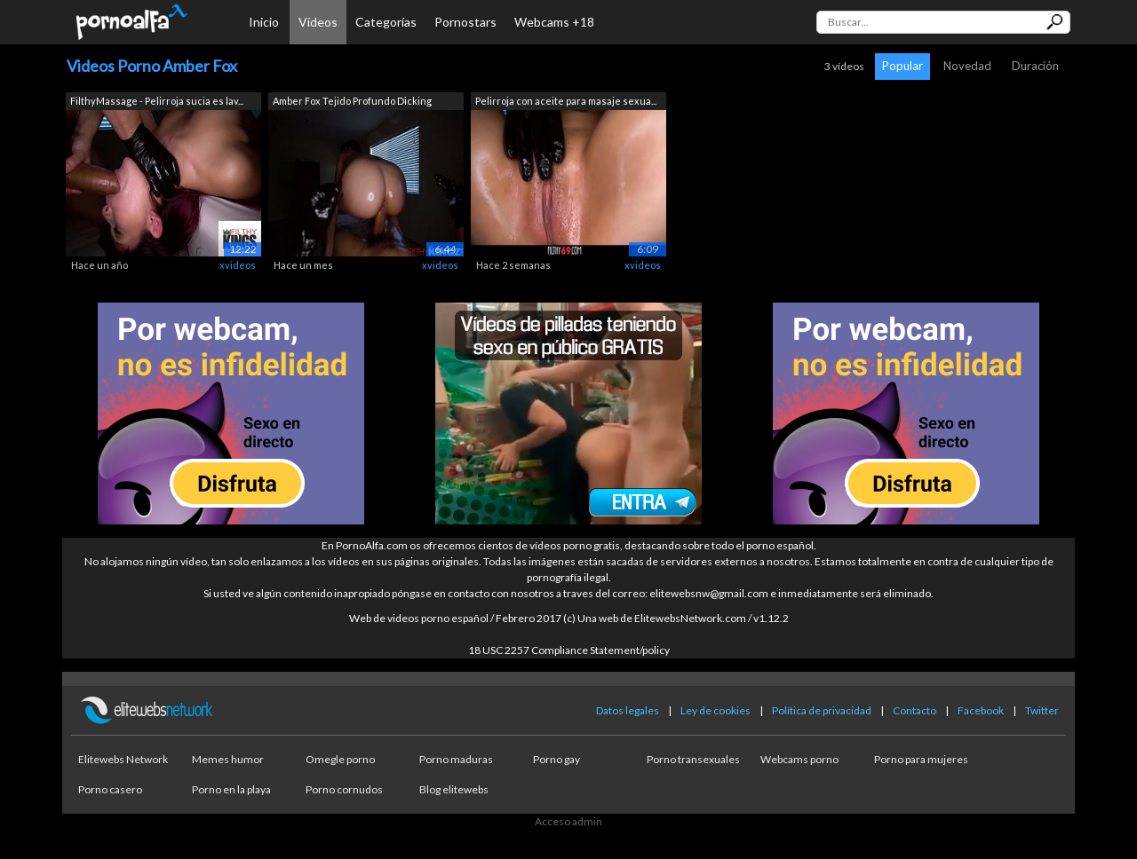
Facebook (981, 710)
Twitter (1042, 710)
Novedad (967, 66)
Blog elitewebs (454, 789)
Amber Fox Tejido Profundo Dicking (352, 100)
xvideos (237, 265)
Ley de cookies (715, 710)
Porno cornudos (344, 789)
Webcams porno (799, 759)
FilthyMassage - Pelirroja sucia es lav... (156, 100)
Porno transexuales (693, 759)
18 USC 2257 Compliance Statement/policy (569, 650)
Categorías (386, 21)
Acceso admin (568, 821)
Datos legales (627, 710)
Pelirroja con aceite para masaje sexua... (565, 100)
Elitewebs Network (123, 759)
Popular (902, 66)
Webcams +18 (554, 21)
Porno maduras (456, 759)
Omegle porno (340, 759)
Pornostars (465, 21)
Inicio (264, 21)
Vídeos (318, 21)
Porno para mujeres (921, 759)
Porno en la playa (231, 789)
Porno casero (110, 789)
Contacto (914, 710)
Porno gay (556, 759)
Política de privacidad (821, 710)
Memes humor (228, 759)
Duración (1035, 66)
